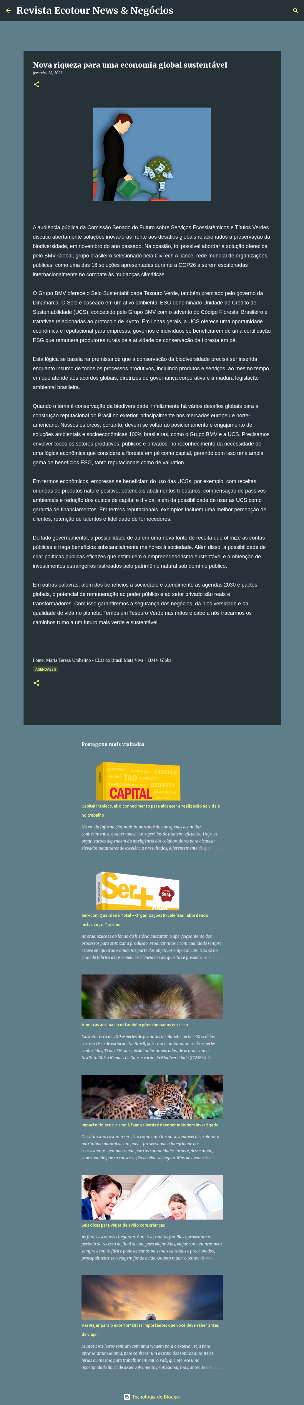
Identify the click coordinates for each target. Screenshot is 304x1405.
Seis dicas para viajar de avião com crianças (123, 1225)
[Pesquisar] (181, 11)
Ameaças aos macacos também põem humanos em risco (135, 1024)
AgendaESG (45, 669)
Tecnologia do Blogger (152, 1396)
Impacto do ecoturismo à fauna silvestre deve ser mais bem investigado (150, 1125)
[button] (36, 85)
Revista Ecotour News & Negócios (94, 10)
